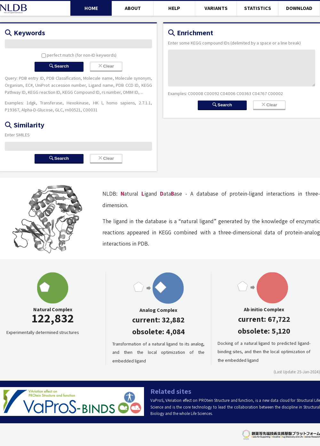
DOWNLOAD (299, 8)
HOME (91, 8)
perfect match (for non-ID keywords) (79, 55)
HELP (174, 8)
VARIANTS (216, 8)
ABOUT (133, 8)
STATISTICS (257, 8)
